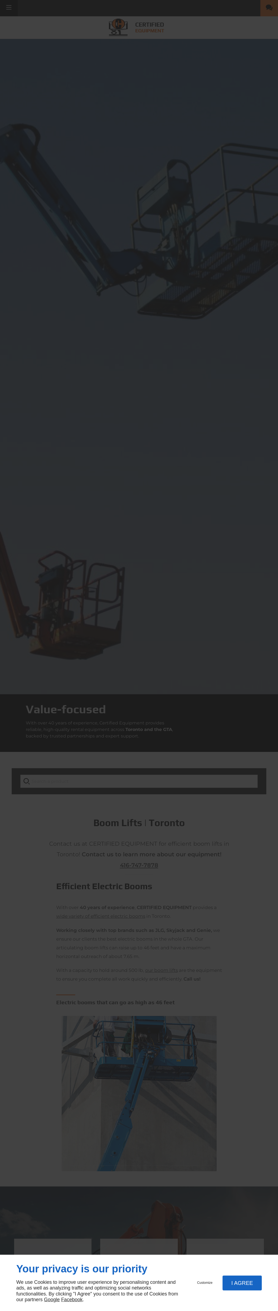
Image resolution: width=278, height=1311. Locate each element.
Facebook (72, 1299)
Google (52, 1299)
